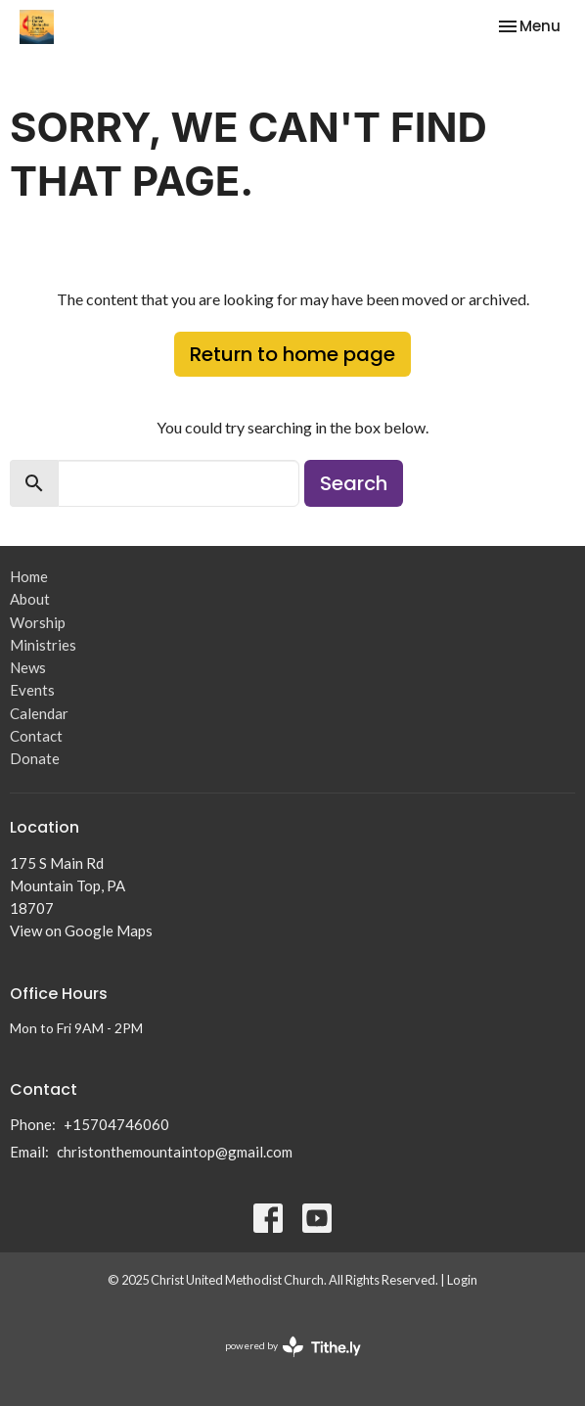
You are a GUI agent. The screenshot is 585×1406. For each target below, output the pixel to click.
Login (462, 1280)
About (30, 599)
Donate (35, 758)
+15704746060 (116, 1124)
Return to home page (292, 354)
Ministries (43, 645)
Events (32, 690)
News (28, 667)
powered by (293, 1346)
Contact (36, 736)
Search (353, 483)
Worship (38, 622)
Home (29, 576)
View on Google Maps (81, 930)
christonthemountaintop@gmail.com (174, 1151)
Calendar (39, 713)
